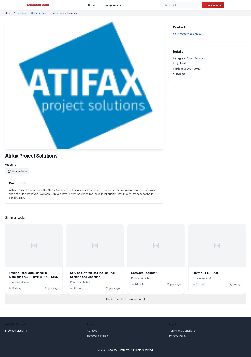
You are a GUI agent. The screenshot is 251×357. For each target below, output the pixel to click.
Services (21, 13)
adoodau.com (38, 5)
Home (91, 5)
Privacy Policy (177, 335)
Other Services (39, 13)
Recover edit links (98, 335)
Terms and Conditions (182, 330)
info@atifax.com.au (189, 34)
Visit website (17, 171)
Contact (92, 330)
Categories (113, 5)
